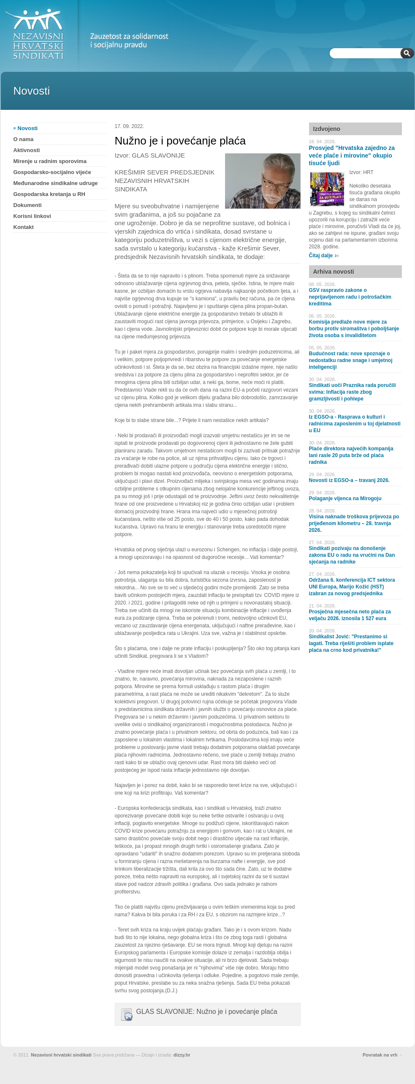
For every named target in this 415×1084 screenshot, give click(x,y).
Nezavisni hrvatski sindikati (61, 1054)
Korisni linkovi (33, 216)
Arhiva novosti (333, 271)
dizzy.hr (182, 1054)
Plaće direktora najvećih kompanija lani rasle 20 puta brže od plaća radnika (351, 455)
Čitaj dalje (321, 256)
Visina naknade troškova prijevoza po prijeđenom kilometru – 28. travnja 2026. (354, 523)
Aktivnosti (27, 150)
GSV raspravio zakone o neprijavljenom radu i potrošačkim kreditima (350, 297)
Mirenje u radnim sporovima (50, 161)
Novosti (28, 128)
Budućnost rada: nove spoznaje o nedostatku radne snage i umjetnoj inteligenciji (351, 360)
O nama (24, 139)
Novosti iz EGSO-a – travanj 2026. (349, 480)
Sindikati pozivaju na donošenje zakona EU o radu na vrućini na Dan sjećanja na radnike (352, 555)
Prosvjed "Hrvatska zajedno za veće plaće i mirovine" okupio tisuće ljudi (352, 155)
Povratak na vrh (380, 1054)
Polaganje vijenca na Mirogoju (345, 498)
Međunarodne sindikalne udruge (56, 183)
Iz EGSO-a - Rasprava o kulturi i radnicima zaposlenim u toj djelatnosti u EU (355, 423)
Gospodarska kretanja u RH (50, 194)
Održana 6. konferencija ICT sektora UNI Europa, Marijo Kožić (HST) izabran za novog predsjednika (352, 586)
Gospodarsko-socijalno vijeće (52, 172)
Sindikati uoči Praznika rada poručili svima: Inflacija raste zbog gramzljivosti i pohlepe (352, 392)
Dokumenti (28, 205)
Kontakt (24, 227)
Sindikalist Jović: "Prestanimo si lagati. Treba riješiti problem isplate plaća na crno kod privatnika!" (351, 643)
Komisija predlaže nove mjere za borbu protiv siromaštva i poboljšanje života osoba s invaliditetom (354, 328)
